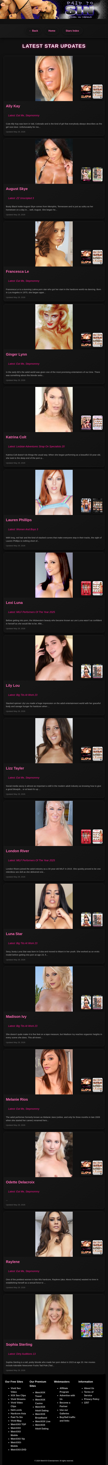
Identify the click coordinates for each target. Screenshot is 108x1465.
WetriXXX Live (42, 1421)
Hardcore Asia (18, 1413)
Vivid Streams (18, 1399)
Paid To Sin (17, 1417)
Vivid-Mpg (16, 1421)
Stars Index (72, 30)
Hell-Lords (16, 1410)
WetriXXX (16, 1428)
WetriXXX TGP (18, 1424)
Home (51, 30)
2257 (86, 1402)
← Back (33, 30)
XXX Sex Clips (18, 1395)
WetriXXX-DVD (18, 1449)
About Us (89, 1388)
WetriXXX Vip (18, 1439)
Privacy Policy (91, 1399)
